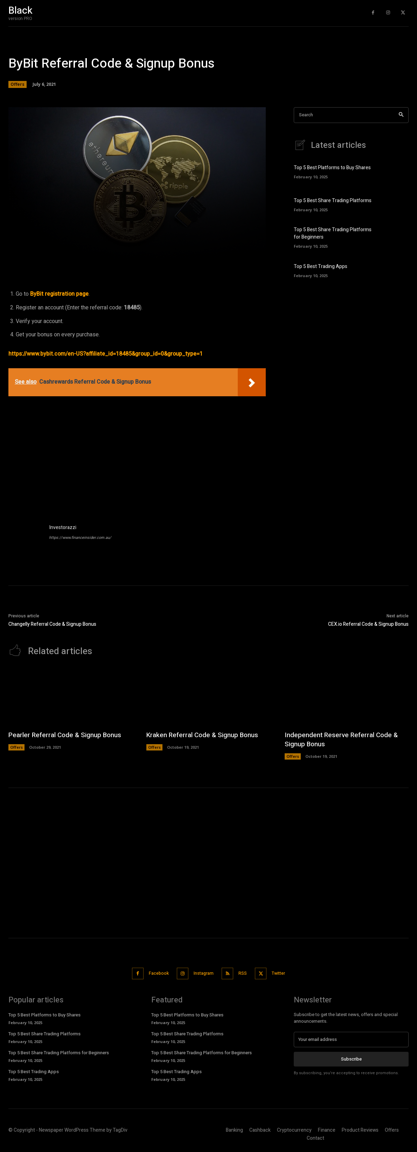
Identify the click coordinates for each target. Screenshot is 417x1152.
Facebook (153, 972)
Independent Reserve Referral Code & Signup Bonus (344, 739)
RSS (245, 972)
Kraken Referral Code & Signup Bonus (205, 735)
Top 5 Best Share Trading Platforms (332, 200)
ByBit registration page (59, 294)
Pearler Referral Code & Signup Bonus (67, 735)
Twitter (285, 972)
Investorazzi (62, 527)
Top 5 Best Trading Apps (320, 266)
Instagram (202, 972)
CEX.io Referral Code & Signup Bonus (368, 624)
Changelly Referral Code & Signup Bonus (52, 624)
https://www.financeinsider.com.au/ (80, 538)
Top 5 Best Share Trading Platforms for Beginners (58, 1051)
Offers (17, 84)
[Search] (401, 115)
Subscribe (351, 1058)
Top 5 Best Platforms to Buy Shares (332, 167)
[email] (351, 1038)
